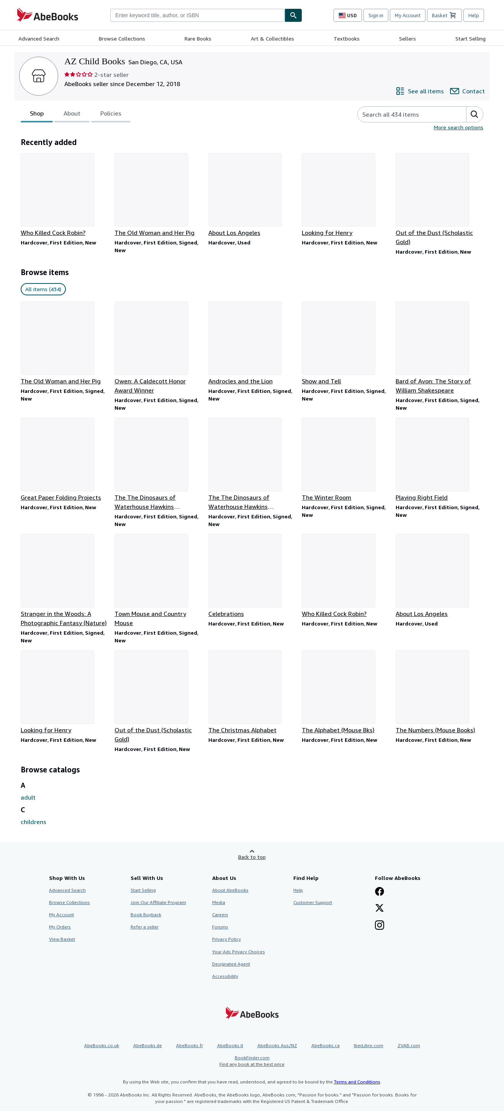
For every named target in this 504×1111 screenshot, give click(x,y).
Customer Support (312, 902)
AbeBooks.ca (325, 1045)
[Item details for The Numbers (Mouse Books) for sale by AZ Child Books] (439, 692)
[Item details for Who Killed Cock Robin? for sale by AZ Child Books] (64, 195)
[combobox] (197, 15)
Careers (220, 914)
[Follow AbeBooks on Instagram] (379, 926)
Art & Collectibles (272, 38)
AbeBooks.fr (189, 1045)
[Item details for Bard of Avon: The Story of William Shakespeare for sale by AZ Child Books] (439, 348)
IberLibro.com (368, 1045)
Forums (220, 927)
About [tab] (72, 114)
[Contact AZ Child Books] (467, 91)
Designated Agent (231, 964)
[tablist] (76, 114)
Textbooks (347, 38)
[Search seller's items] (404, 114)
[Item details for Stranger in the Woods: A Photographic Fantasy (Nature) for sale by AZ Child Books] (64, 580)
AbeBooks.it (230, 1045)
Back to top (252, 857)
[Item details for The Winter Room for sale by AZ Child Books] (345, 460)
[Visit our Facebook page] (379, 892)
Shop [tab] (37, 114)
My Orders (60, 927)
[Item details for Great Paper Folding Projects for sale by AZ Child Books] (64, 460)
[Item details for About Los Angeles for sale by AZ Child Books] (252, 195)
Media (218, 902)
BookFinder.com (252, 1061)
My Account (408, 15)
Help (473, 15)
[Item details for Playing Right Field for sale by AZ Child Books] (439, 460)
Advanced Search (38, 38)
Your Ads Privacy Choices (238, 952)
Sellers (407, 38)
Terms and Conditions (357, 1082)
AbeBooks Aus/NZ (277, 1045)
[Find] (293, 15)
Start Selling (470, 38)
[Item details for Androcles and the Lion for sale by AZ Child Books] (252, 343)
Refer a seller (145, 927)
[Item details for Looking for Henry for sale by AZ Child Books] (345, 195)
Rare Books (198, 38)
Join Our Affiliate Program (158, 902)
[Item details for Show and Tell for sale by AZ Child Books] (345, 343)
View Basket (62, 939)
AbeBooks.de (147, 1045)
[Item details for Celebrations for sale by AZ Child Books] (252, 576)
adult (28, 797)
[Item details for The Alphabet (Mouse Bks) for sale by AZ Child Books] (345, 692)
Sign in (375, 15)
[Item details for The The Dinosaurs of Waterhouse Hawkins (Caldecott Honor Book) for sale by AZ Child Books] (158, 464)
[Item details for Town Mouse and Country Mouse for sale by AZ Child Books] (158, 580)
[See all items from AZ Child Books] (420, 91)
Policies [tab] (111, 114)
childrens (33, 822)
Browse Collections (122, 38)
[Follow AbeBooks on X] (379, 908)
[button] (474, 114)
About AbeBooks (230, 890)
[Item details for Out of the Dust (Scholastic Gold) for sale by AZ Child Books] (439, 199)
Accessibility (225, 976)
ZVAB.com (409, 1045)
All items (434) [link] (43, 289)
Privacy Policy (226, 939)
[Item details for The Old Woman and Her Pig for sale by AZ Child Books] (158, 195)
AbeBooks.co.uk (101, 1045)
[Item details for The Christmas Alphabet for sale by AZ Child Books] (252, 692)
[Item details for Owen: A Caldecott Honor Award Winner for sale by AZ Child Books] (158, 348)
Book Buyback (146, 914)
